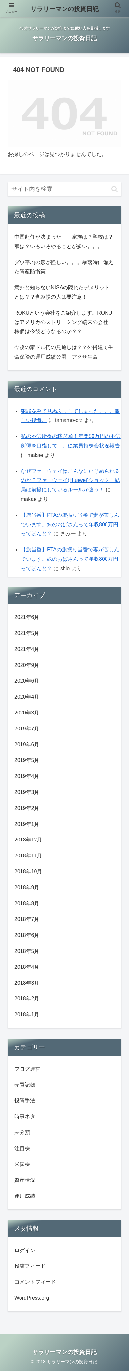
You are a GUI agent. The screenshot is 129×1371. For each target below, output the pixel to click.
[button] (114, 189)
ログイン (24, 1250)
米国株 (22, 1164)
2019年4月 (26, 776)
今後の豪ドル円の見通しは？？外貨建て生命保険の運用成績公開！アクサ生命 (63, 352)
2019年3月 (26, 792)
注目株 (22, 1148)
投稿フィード (30, 1266)
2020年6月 (26, 681)
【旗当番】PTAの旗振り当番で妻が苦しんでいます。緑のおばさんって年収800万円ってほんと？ (70, 524)
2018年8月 (26, 903)
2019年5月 (26, 760)
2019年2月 (26, 808)
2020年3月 (26, 712)
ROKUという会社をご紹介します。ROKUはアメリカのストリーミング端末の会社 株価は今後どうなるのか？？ (63, 322)
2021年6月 (26, 617)
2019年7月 (26, 728)
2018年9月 (26, 887)
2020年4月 (26, 697)
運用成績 (24, 1196)
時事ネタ (24, 1116)
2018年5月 (26, 951)
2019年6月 (26, 744)
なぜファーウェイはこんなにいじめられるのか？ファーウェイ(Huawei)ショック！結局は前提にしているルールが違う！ (70, 480)
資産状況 (24, 1180)
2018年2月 (26, 998)
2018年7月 (26, 919)
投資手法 (24, 1100)
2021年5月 (26, 633)
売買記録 (24, 1085)
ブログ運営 (27, 1069)
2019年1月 (26, 824)
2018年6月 (26, 935)
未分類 (22, 1132)
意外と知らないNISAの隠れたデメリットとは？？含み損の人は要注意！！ (62, 292)
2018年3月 (26, 983)
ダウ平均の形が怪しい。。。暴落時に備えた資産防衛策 (63, 267)
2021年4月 (26, 649)
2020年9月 (26, 665)
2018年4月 (26, 967)
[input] (64, 189)
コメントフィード (35, 1282)
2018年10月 (28, 871)
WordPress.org (31, 1298)
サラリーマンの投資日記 (65, 9)
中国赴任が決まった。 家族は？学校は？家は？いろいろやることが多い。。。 (63, 241)
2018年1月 (26, 1014)
